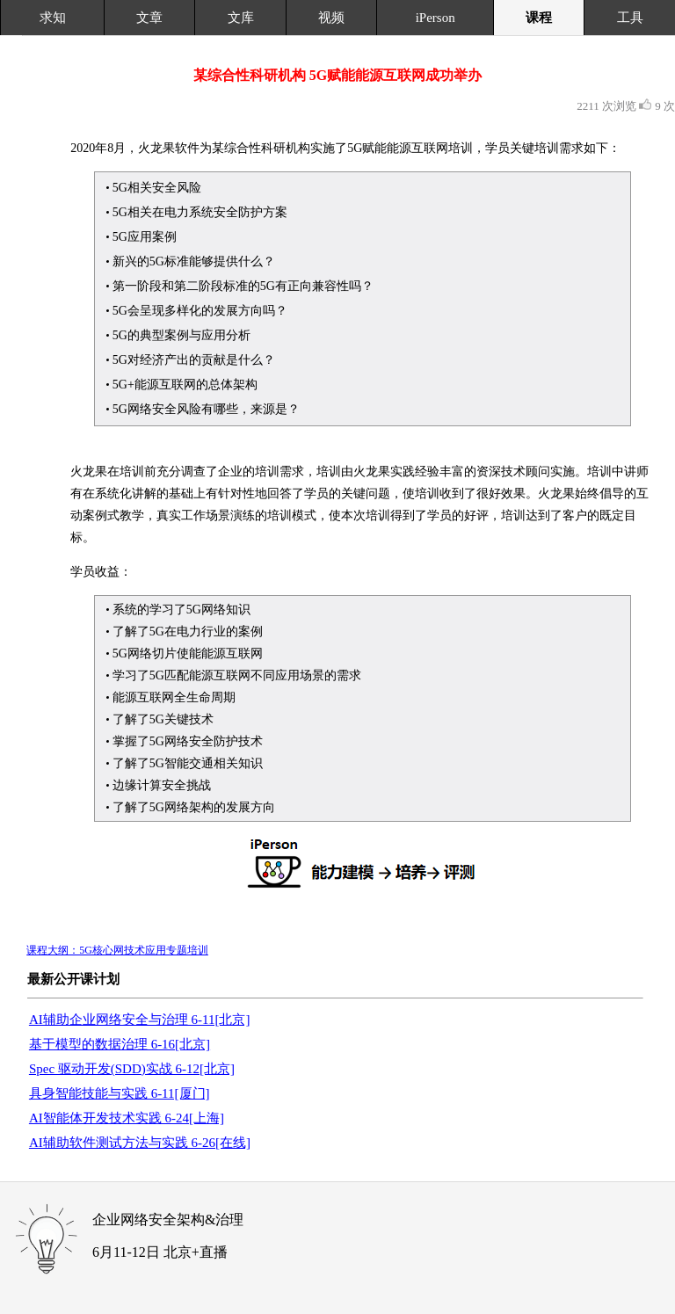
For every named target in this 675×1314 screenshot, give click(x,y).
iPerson (435, 18)
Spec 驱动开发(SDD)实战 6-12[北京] (132, 1069)
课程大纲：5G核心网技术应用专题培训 (117, 950)
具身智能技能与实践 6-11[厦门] (119, 1093)
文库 (241, 18)
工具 (630, 18)
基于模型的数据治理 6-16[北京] (119, 1044)
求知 (53, 18)
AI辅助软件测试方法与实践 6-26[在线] (139, 1143)
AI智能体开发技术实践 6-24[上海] (126, 1118)
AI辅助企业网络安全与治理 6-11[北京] (139, 1020)
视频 (331, 18)
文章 (149, 18)
